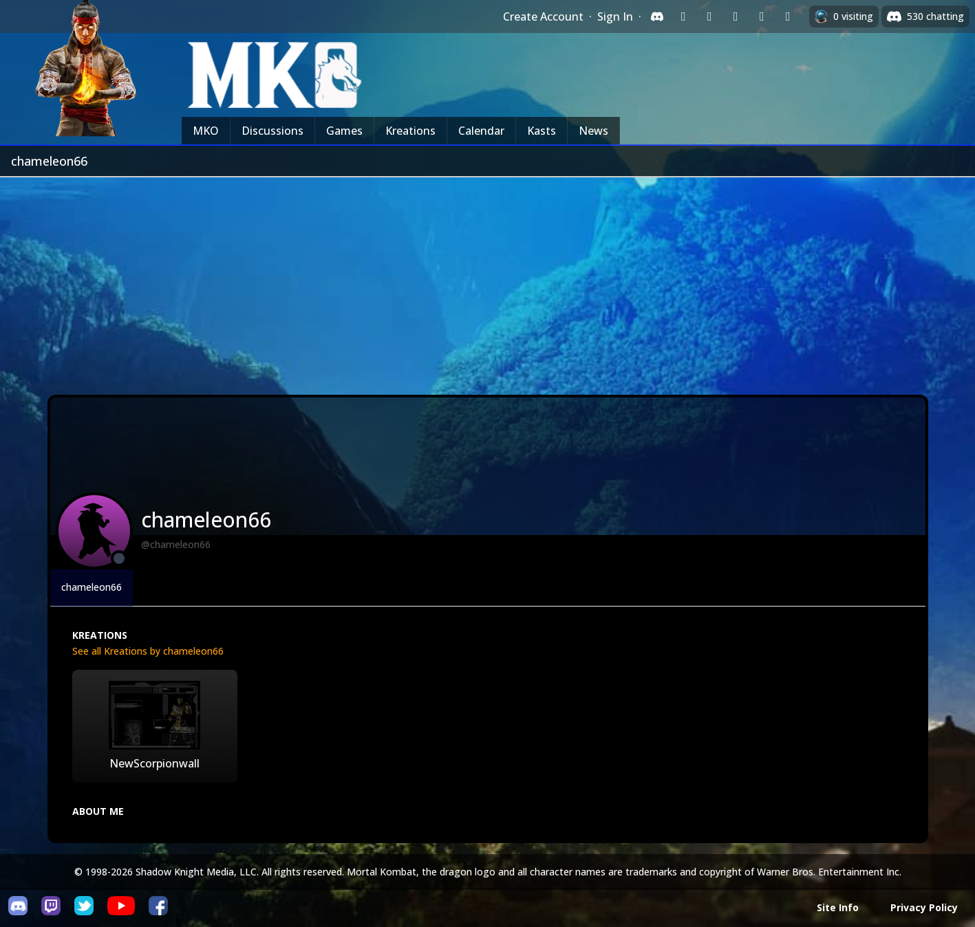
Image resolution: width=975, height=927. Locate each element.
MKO (206, 130)
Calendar (481, 130)
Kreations (410, 130)
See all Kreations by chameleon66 (148, 650)
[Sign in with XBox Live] (788, 16)
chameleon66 (91, 586)
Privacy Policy (924, 907)
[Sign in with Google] (709, 16)
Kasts (541, 130)
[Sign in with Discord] (657, 16)
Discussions (272, 130)
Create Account (543, 16)
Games (344, 130)
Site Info (838, 907)
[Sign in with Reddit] (735, 16)
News (593, 130)
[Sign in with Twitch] (683, 16)
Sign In (615, 16)
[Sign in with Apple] (761, 16)
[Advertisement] (488, 280)
